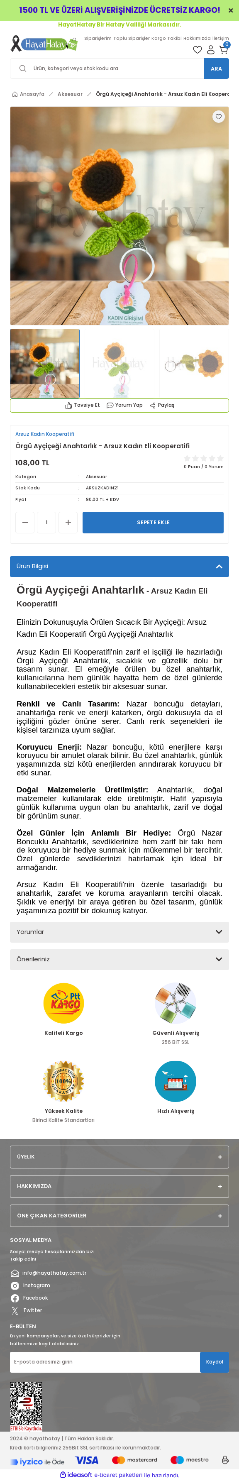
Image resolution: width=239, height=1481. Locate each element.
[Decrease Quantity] (24, 522)
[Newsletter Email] (119, 1362)
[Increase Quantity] (68, 522)
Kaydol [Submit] (214, 1362)
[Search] (119, 68)
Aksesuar (96, 477)
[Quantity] (46, 522)
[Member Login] (211, 50)
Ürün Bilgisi (32, 566)
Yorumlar (30, 931)
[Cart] (224, 50)
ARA (216, 68)
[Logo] (44, 43)
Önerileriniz (33, 959)
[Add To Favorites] (218, 116)
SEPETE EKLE (153, 522)
